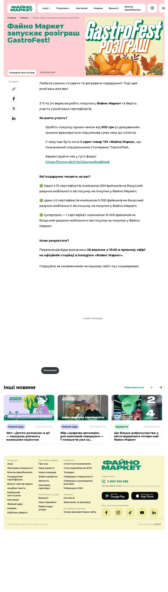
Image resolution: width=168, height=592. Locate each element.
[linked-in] (13, 118)
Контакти (69, 498)
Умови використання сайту (80, 512)
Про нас (43, 463)
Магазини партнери (44, 487)
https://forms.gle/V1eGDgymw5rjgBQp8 (77, 162)
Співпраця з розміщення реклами (78, 482)
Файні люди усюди (46, 508)
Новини (98, 8)
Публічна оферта (17, 512)
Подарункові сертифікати (15, 478)
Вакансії (114, 8)
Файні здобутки (48, 476)
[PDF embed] (92, 318)
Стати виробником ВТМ (78, 468)
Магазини (82, 8)
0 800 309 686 (117, 481)
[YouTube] (142, 512)
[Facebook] (106, 512)
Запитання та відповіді (77, 502)
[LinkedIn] (154, 512)
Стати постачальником (77, 463)
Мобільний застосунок (14, 494)
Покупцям (63, 8)
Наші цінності (47, 468)
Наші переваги (47, 502)
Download (50, 370)
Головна (11, 18)
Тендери (69, 472)
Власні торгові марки (20, 484)
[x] (13, 108)
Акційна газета (16, 488)
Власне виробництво (133, 8)
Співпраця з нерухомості (78, 476)
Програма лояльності (20, 468)
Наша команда (47, 472)
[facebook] (13, 98)
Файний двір (15, 504)
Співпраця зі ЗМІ (73, 488)
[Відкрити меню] (163, 8)
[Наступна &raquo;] (160, 387)
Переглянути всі (134, 387)
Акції (46, 8)
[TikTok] (130, 512)
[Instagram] (118, 512)
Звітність (44, 480)
